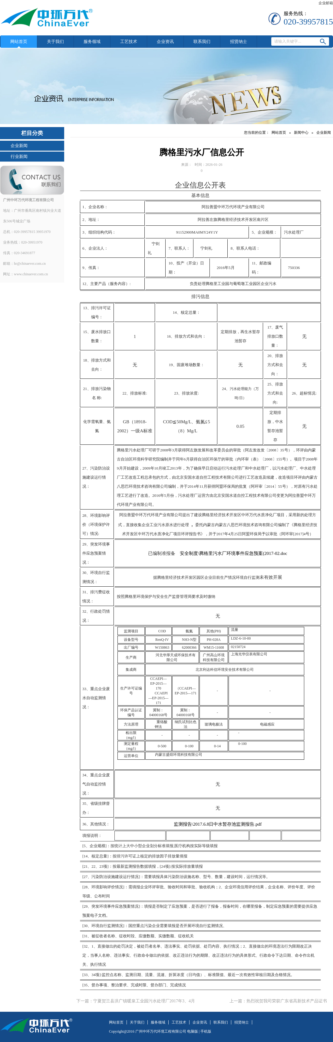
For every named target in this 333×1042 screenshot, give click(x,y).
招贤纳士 (238, 41)
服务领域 (92, 41)
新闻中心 (301, 132)
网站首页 (18, 41)
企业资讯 (165, 41)
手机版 (205, 1031)
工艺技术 (128, 41)
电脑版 (192, 1031)
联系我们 (201, 41)
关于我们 (55, 41)
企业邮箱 (325, 3)
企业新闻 (19, 145)
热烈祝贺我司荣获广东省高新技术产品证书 (286, 1001)
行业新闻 (19, 156)
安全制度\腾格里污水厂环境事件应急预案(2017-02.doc (233, 553)
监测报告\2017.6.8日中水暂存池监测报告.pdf (218, 824)
